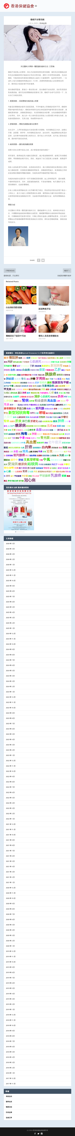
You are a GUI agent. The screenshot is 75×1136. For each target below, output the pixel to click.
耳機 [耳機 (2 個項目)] (16, 467)
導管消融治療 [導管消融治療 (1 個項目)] (13, 481)
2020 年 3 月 (10, 935)
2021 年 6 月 (10, 856)
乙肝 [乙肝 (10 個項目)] (57, 369)
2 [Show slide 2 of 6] (17, 531)
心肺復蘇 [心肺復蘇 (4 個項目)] (9, 400)
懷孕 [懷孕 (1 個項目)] (11, 405)
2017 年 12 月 (10, 1078)
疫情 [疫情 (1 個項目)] (55, 408)
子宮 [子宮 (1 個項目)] (38, 438)
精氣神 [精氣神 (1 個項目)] (25, 389)
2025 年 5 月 (10, 607)
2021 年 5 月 (10, 861)
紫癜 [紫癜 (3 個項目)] (64, 475)
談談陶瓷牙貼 (45, 308)
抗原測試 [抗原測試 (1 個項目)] (43, 405)
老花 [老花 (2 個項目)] (59, 378)
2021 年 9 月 (10, 840)
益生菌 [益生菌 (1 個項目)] (61, 434)
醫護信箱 (9, 1107)
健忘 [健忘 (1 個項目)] (63, 370)
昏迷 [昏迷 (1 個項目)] (27, 417)
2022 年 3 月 (10, 808)
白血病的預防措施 (14, 307)
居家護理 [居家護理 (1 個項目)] (63, 362)
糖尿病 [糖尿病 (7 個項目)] (22, 464)
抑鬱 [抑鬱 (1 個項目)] (37, 413)
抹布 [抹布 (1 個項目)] (14, 417)
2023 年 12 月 (10, 697)
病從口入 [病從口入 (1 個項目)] (67, 389)
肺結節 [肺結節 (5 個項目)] (10, 378)
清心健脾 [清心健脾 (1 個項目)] (59, 358)
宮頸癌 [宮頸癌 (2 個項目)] (42, 417)
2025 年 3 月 (10, 618)
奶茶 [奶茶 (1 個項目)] (13, 471)
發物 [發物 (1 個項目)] (67, 471)
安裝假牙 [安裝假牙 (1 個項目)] (34, 358)
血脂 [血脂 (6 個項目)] (39, 429)
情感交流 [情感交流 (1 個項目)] (31, 383)
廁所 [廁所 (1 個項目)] (28, 393)
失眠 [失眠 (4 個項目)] (61, 455)
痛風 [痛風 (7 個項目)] (25, 451)
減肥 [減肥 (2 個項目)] (68, 385)
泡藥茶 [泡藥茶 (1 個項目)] (12, 421)
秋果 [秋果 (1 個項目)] (20, 358)
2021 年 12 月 (10, 824)
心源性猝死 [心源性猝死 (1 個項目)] (21, 417)
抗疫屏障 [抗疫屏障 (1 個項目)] (61, 386)
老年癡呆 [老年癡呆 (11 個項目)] (55, 442)
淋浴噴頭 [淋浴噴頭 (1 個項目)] (23, 383)
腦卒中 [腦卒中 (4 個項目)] (14, 459)
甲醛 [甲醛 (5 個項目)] (66, 382)
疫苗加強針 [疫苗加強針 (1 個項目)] (66, 443)
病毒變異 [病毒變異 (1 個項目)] (47, 464)
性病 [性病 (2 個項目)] (29, 408)
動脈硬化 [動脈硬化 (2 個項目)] (46, 365)
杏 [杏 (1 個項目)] (7, 375)
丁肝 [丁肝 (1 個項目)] (13, 438)
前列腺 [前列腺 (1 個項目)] (21, 481)
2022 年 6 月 (10, 792)
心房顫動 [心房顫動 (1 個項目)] (53, 455)
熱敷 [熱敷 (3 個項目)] (65, 447)
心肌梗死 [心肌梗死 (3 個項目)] (45, 396)
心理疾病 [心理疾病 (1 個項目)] (22, 397)
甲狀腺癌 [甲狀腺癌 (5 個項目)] (45, 475)
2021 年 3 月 (10, 872)
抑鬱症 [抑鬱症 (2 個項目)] (67, 464)
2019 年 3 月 (10, 999)
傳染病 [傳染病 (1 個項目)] (62, 401)
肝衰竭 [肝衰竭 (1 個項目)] (35, 451)
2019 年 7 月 (10, 978)
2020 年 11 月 (10, 893)
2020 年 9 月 (10, 903)
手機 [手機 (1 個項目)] (51, 379)
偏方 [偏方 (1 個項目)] (12, 476)
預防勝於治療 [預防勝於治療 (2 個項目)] (56, 459)
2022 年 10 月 (10, 771)
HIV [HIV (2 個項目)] (65, 396)
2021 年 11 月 (10, 829)
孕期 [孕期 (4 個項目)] (34, 433)
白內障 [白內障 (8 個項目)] (46, 447)
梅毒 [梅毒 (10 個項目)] (24, 433)
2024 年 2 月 (10, 686)
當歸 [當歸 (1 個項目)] (9, 430)
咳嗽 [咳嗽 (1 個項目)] (30, 386)
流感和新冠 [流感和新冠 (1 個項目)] (15, 443)
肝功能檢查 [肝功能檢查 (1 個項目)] (25, 366)
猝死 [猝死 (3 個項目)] (18, 433)
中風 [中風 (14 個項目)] (46, 459)
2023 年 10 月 (10, 708)
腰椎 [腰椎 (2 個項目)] (8, 475)
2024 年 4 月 (10, 676)
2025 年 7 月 (10, 596)
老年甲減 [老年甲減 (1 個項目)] (50, 405)
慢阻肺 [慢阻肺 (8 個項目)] (13, 357)
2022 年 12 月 (10, 761)
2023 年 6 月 (10, 729)
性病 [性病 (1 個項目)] (55, 417)
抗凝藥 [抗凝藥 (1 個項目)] (39, 455)
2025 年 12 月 (10, 570)
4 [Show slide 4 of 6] (20, 531)
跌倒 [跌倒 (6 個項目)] (60, 396)
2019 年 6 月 (10, 983)
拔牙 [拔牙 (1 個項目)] (18, 366)
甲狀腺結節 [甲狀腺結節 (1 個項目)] (54, 434)
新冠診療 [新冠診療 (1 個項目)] (30, 397)
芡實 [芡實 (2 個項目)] (14, 429)
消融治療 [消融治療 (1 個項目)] (41, 375)
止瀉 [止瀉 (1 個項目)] (25, 430)
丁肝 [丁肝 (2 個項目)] (32, 365)
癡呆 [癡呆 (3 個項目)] (6, 357)
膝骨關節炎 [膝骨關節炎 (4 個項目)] (10, 408)
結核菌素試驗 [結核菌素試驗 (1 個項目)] (47, 421)
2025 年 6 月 (10, 602)
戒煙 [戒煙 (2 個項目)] (28, 357)
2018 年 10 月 (10, 1025)
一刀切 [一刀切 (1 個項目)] (67, 426)
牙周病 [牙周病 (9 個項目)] (40, 378)
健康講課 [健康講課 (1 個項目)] (11, 434)
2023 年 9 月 (10, 713)
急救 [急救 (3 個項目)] (12, 369)
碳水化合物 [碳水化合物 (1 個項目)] (60, 471)
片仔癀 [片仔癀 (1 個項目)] (34, 375)
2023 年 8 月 (10, 718)
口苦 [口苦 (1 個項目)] (11, 451)
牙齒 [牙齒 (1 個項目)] (47, 417)
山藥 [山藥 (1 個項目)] (30, 451)
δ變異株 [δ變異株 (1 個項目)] (19, 370)
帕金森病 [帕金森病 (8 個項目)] (41, 400)
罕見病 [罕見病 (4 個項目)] (7, 389)
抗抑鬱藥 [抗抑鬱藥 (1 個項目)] (67, 358)
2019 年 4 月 (10, 994)
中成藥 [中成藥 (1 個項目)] (60, 464)
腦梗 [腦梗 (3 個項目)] (49, 382)
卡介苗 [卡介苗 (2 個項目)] (25, 475)
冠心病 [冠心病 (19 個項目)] (29, 480)
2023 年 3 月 (10, 745)
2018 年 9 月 (10, 1031)
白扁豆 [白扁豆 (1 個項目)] (39, 386)
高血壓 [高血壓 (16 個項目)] (31, 441)
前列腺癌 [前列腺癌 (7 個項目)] (19, 455)
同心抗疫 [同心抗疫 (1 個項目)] (35, 476)
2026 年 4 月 (10, 549)
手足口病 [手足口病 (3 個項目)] (21, 408)
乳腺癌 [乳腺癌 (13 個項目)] (56, 475)
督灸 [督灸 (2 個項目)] (56, 392)
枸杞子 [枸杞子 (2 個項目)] (54, 464)
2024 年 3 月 (10, 681)
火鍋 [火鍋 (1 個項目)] (59, 417)
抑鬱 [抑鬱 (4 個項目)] (32, 378)
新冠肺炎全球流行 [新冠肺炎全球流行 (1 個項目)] (45, 471)
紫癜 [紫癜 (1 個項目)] (63, 426)
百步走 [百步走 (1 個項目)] (20, 405)
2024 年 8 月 (10, 655)
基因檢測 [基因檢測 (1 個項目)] (39, 468)
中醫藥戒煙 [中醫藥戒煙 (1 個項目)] (49, 370)
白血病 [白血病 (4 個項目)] (26, 369)
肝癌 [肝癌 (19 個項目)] (28, 446)
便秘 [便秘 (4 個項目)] (20, 459)
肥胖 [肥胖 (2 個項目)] (37, 382)
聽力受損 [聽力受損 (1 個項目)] (49, 413)
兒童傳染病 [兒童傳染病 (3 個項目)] (48, 385)
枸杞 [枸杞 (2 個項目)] (68, 378)
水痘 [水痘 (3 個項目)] (15, 451)
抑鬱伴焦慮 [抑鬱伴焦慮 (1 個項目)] (55, 362)
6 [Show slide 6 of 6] (23, 531)
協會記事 (9, 1118)
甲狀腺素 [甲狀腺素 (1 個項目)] (17, 476)
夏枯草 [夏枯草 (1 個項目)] (67, 434)
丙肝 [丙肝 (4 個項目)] (10, 361)
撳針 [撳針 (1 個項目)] (47, 379)
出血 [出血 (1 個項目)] (20, 401)
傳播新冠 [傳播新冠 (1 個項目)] (60, 389)
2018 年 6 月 (10, 1047)
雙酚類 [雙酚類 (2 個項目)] (46, 467)
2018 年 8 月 (10, 1036)
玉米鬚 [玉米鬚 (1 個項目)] (60, 408)
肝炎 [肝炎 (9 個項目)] (18, 421)
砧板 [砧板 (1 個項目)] (24, 358)
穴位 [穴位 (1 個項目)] (69, 405)
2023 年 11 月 (10, 702)
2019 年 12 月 (10, 951)
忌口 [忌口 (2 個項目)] (20, 392)
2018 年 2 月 (10, 1068)
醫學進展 (9, 1102)
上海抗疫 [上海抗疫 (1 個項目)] (17, 386)
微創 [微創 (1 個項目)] (60, 447)
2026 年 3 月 (10, 554)
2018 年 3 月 (10, 1062)
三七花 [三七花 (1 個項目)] (30, 471)
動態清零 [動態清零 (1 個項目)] (40, 443)
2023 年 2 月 (10, 750)
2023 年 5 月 (10, 734)
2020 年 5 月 (10, 925)
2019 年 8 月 (10, 972)
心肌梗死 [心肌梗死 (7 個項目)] (35, 361)
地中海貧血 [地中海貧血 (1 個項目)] (42, 358)
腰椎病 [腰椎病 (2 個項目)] (60, 374)
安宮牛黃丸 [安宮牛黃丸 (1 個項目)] (12, 375)
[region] (19, 511)
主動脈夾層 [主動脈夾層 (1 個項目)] (54, 438)
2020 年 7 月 (10, 914)
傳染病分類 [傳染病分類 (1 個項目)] (35, 393)
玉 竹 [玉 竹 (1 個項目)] (33, 408)
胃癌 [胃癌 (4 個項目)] (24, 471)
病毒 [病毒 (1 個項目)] (44, 451)
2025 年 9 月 (10, 586)
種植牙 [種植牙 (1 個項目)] (39, 434)
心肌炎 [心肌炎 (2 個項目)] (65, 413)
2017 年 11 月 (10, 1084)
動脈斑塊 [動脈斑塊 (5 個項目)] (57, 382)
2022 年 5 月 (10, 798)
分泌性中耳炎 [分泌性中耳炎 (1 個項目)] (58, 451)
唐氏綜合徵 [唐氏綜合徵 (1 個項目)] (17, 362)
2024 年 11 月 (10, 639)
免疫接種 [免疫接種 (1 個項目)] (45, 430)
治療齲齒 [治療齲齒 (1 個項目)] (19, 389)
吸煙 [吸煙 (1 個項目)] (34, 386)
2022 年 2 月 (10, 813)
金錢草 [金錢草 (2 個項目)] (16, 396)
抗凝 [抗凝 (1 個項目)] (40, 421)
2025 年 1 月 (10, 628)
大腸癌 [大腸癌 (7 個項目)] (8, 417)
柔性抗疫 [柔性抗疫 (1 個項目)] (13, 393)
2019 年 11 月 (10, 956)
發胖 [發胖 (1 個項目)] (66, 455)
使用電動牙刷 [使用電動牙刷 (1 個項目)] (26, 375)
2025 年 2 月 (10, 623)
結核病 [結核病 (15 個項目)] (32, 463)
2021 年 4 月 (10, 866)
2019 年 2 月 (10, 1004)
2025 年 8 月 (10, 591)
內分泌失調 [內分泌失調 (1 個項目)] (34, 417)
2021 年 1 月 (10, 882)
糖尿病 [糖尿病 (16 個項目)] (20, 425)
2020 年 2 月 (10, 941)
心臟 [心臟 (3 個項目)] (8, 471)
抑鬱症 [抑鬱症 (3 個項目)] (64, 416)
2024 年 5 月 (10, 671)
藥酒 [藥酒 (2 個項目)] (55, 421)
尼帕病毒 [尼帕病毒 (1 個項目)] (37, 366)
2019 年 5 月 (10, 988)
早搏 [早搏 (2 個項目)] (40, 451)
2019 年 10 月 (10, 962)
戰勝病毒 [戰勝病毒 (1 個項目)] (53, 397)
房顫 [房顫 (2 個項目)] (43, 389)
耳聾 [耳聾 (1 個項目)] (41, 460)
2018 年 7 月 (10, 1041)
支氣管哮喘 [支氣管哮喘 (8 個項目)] (31, 459)
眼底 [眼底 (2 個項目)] (6, 447)
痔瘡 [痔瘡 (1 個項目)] (65, 460)
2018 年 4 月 (10, 1057)
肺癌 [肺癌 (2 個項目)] (24, 392)
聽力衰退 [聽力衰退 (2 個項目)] (23, 467)
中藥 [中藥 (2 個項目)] (11, 385)
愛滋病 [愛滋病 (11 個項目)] (13, 464)
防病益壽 (43, 23)
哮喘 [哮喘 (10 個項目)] (42, 412)
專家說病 (9, 1096)
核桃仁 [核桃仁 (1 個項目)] (54, 468)
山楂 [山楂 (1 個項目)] (56, 386)
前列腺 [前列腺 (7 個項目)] (39, 408)
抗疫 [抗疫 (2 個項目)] (59, 425)
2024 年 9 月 (10, 649)
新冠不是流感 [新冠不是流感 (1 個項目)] (63, 468)
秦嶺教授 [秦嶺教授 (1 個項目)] (24, 386)
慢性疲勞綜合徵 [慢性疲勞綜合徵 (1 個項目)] (35, 389)
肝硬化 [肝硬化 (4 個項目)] (34, 421)
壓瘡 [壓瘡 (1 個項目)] (63, 379)
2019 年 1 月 (10, 1009)
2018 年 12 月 (10, 1015)
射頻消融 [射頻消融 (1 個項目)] (45, 455)
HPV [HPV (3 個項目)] (32, 412)
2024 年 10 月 (10, 644)
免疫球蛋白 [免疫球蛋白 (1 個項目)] (51, 358)
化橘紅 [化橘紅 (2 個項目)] (7, 392)
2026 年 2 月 (10, 559)
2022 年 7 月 (10, 787)
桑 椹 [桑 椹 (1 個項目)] (66, 430)
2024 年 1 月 (10, 692)
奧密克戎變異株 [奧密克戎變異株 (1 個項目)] (14, 447)
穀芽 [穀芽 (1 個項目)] (55, 430)
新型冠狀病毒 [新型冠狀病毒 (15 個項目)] (19, 412)
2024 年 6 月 (10, 665)
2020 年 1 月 (10, 946)
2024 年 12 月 (10, 633)
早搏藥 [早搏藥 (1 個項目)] (41, 464)
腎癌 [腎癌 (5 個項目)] (6, 421)
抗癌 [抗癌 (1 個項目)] (54, 471)
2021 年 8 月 (10, 845)
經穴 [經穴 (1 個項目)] (65, 405)
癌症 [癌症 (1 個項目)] (27, 455)
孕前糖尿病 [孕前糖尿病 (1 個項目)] (15, 383)
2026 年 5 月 (10, 543)
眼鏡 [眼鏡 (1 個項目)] (19, 375)
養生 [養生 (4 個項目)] (23, 378)
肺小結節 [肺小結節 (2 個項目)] (31, 467)
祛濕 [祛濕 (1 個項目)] (51, 430)
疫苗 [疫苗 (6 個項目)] (42, 370)
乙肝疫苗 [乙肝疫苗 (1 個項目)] (7, 383)
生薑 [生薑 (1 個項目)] (20, 451)
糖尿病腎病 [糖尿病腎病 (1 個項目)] (57, 413)
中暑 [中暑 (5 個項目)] (22, 437)
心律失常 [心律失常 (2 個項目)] (31, 429)
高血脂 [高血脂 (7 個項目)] (51, 400)
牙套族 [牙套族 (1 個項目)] (27, 438)
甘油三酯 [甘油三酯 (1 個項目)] (62, 393)
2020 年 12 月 (10, 888)
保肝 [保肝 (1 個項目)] (9, 438)
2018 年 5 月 (10, 1052)
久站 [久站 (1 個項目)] (5, 438)
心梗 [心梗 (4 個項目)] (51, 392)
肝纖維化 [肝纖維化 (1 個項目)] (19, 430)
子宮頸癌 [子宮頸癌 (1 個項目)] (25, 362)
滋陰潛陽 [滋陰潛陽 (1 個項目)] (32, 455)
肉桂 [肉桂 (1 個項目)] (30, 476)
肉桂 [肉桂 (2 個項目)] (35, 471)
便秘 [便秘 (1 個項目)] (46, 443)
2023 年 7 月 (10, 723)
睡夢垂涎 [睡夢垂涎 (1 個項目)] (62, 438)
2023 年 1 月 (10, 755)
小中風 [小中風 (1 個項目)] (22, 443)
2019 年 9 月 (10, 967)
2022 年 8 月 (10, 782)
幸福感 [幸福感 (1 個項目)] (65, 366)
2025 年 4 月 (10, 612)
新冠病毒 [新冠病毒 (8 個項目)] (56, 365)
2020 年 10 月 (10, 898)
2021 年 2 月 (10, 877)
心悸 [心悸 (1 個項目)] (58, 401)
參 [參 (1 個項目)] (51, 468)
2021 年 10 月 (10, 835)
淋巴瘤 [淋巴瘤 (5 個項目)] (26, 421)
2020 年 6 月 (10, 919)
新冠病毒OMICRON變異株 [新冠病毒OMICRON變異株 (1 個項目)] (36, 426)
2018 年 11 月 (10, 1020)
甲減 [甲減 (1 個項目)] (55, 379)
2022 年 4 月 (10, 803)
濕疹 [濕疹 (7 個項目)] (37, 396)
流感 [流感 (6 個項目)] (50, 426)
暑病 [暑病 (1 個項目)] (5, 362)
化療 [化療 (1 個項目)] (22, 447)
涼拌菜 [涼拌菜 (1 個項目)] (31, 401)
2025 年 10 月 (10, 581)
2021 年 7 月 (10, 851)
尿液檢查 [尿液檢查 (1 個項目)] (54, 447)
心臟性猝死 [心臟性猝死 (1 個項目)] (58, 405)
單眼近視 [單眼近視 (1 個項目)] (46, 434)
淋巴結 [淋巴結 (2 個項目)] (60, 429)
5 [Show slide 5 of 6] (22, 531)
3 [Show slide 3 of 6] (18, 531)
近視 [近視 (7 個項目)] (49, 451)
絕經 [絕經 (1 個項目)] (15, 405)
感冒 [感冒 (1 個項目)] (47, 389)
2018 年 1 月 (10, 1073)
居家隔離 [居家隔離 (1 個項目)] (9, 455)
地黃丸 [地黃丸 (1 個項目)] (33, 438)
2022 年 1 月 (10, 819)
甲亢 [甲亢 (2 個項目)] (6, 413)
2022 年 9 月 (10, 776)
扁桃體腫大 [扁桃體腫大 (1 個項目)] (37, 447)
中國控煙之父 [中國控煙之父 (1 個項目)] (34, 405)
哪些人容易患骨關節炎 (49, 335)
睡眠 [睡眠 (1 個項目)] (16, 401)
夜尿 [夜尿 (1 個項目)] (54, 426)
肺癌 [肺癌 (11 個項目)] (61, 420)
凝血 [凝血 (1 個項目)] (28, 379)
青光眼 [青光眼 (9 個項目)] (45, 437)
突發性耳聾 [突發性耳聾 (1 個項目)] (34, 370)
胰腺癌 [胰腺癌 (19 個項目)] (50, 374)
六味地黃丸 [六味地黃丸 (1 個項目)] (44, 393)
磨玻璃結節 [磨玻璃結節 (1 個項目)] (46, 362)
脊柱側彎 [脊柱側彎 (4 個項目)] (9, 467)
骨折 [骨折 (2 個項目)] (14, 365)
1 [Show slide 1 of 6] (15, 531)
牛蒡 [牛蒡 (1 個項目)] (5, 430)
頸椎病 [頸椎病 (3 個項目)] (43, 382)
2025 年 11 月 (10, 575)
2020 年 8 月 (10, 909)
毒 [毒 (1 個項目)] (58, 455)
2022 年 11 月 (10, 766)
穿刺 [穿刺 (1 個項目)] (17, 438)
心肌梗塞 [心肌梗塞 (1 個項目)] (18, 471)
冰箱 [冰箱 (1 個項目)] (66, 421)
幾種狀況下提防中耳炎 (16, 335)
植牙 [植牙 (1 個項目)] (65, 451)
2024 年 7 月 (10, 660)
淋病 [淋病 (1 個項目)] (13, 389)
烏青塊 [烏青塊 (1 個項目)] (25, 405)
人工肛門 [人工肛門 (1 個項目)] (11, 426)
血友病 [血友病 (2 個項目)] (17, 378)
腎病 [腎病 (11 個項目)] (25, 400)
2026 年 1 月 (10, 565)
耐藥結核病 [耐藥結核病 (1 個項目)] (49, 408)
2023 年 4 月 (10, 739)
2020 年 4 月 (10, 930)
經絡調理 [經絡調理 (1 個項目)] (66, 408)
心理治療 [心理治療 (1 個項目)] (52, 389)
